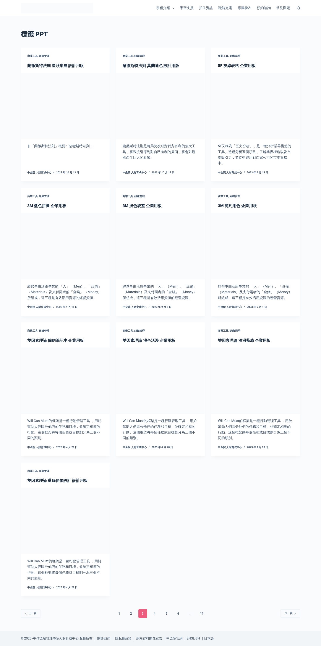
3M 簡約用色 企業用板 (239, 205)
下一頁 (290, 613)
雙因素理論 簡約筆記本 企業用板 (58, 340)
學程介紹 (166, 8)
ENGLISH (193, 638)
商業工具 (32, 56)
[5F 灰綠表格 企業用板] (255, 106)
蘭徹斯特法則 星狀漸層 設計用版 (58, 65)
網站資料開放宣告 (149, 638)
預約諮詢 (264, 8)
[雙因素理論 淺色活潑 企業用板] (160, 380)
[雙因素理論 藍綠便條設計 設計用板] (65, 521)
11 (202, 613)
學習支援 (187, 8)
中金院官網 (174, 638)
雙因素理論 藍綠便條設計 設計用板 (60, 480)
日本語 (209, 638)
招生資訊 (206, 8)
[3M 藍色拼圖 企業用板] (65, 246)
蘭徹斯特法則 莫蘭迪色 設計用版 (154, 65)
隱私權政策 (123, 638)
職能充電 (225, 8)
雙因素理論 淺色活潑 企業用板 (152, 340)
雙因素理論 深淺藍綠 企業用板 (247, 340)
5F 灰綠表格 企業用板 (238, 65)
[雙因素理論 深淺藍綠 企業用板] (255, 380)
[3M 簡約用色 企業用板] (255, 246)
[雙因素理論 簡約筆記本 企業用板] (65, 380)
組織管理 (44, 56)
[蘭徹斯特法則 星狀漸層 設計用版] (65, 106)
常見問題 (283, 8)
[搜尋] (298, 8)
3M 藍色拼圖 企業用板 (48, 205)
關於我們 (103, 638)
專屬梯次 (244, 8)
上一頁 (30, 613)
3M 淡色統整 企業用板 (144, 205)
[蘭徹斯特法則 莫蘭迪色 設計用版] (160, 106)
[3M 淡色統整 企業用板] (160, 246)
